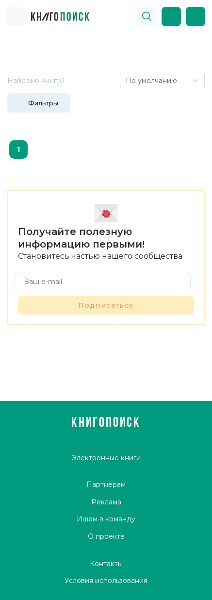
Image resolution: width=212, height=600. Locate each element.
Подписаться (105, 305)
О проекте (106, 536)
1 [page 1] (18, 149)
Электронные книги (106, 457)
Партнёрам (106, 484)
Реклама (106, 502)
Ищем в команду (106, 519)
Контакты (106, 563)
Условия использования (106, 580)
